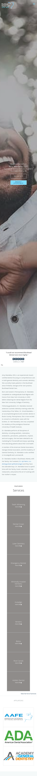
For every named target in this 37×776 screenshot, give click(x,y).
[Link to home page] (9, 5)
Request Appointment (18, 182)
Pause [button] (2, 365)
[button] (34, 4)
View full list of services (28, 693)
